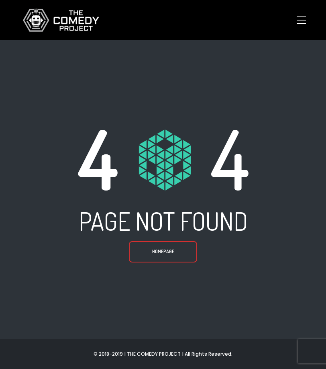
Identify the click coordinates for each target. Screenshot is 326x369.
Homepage (163, 251)
